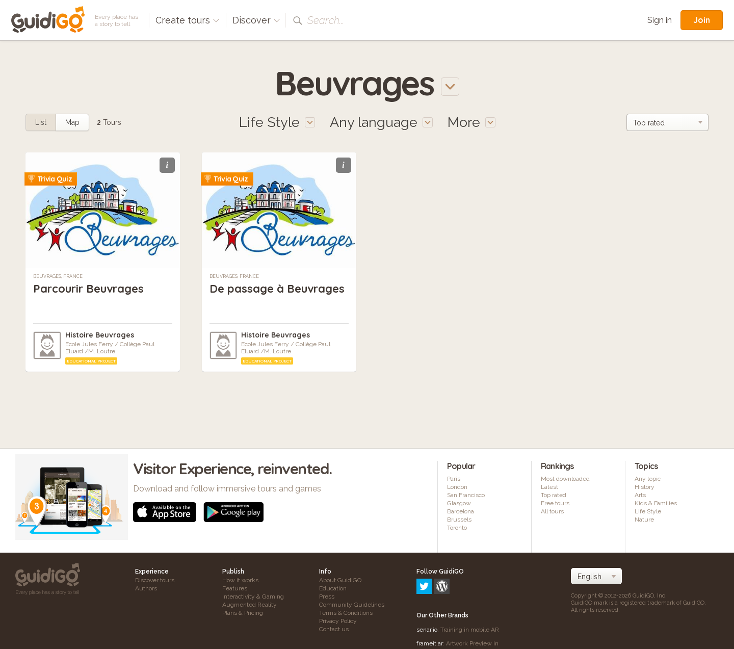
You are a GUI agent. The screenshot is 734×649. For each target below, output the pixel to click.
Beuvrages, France (58, 276)
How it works (240, 580)
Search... (325, 20)
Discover (256, 20)
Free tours (555, 503)
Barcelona (460, 511)
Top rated (553, 495)
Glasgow (459, 503)
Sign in (659, 20)
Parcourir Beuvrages (88, 288)
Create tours (187, 20)
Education (333, 588)
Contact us (334, 629)
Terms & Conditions (346, 612)
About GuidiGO (340, 580)
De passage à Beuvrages (277, 288)
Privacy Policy (338, 621)
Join (701, 20)
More (471, 122)
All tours (552, 511)
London (457, 486)
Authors (146, 588)
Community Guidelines (351, 604)
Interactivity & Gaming (253, 596)
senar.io (426, 585)
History (644, 486)
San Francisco (466, 495)
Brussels (459, 519)
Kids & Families (656, 503)
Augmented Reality (249, 604)
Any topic (648, 478)
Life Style (648, 511)
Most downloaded (565, 478)
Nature (644, 519)
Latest (549, 486)
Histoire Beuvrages (99, 335)
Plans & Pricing (242, 612)
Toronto (457, 527)
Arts (640, 495)
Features (234, 588)
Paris (453, 478)
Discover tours (154, 580)
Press (326, 596)
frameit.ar (429, 599)
